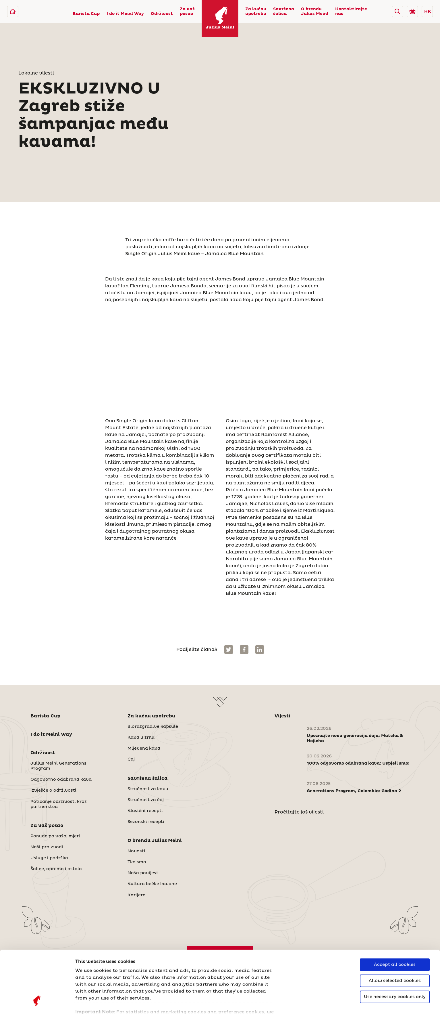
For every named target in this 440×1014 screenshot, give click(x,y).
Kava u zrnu (141, 737)
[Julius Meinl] (12, 11)
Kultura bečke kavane (152, 884)
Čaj (131, 759)
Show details (90, 1002)
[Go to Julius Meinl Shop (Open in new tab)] (412, 11)
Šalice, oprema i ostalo (56, 869)
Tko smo (137, 862)
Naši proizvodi (46, 847)
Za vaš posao (187, 11)
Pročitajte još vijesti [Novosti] (299, 812)
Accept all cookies (395, 910)
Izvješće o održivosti (53, 790)
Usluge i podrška (49, 858)
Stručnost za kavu (148, 789)
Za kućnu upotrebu (255, 11)
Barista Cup (86, 13)
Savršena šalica (283, 11)
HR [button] (427, 11)
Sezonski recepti (146, 821)
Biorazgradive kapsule (153, 726)
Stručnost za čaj (146, 800)
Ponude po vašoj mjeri (55, 836)
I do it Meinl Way (125, 13)
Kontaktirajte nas (351, 11)
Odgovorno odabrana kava (61, 779)
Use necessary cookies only (395, 942)
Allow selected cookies (395, 926)
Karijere (136, 895)
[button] (397, 11)
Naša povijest (143, 873)
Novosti (136, 851)
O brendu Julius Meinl (314, 11)
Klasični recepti (145, 811)
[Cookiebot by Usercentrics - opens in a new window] (37, 1002)
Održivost (162, 13)
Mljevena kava (144, 748)
